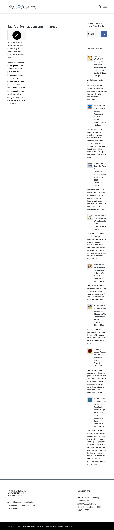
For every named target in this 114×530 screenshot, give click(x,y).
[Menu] (105, 7)
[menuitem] (98, 6)
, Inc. (66, 526)
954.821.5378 (83, 510)
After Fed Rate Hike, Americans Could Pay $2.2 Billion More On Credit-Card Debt (15, 48)
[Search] (98, 6)
